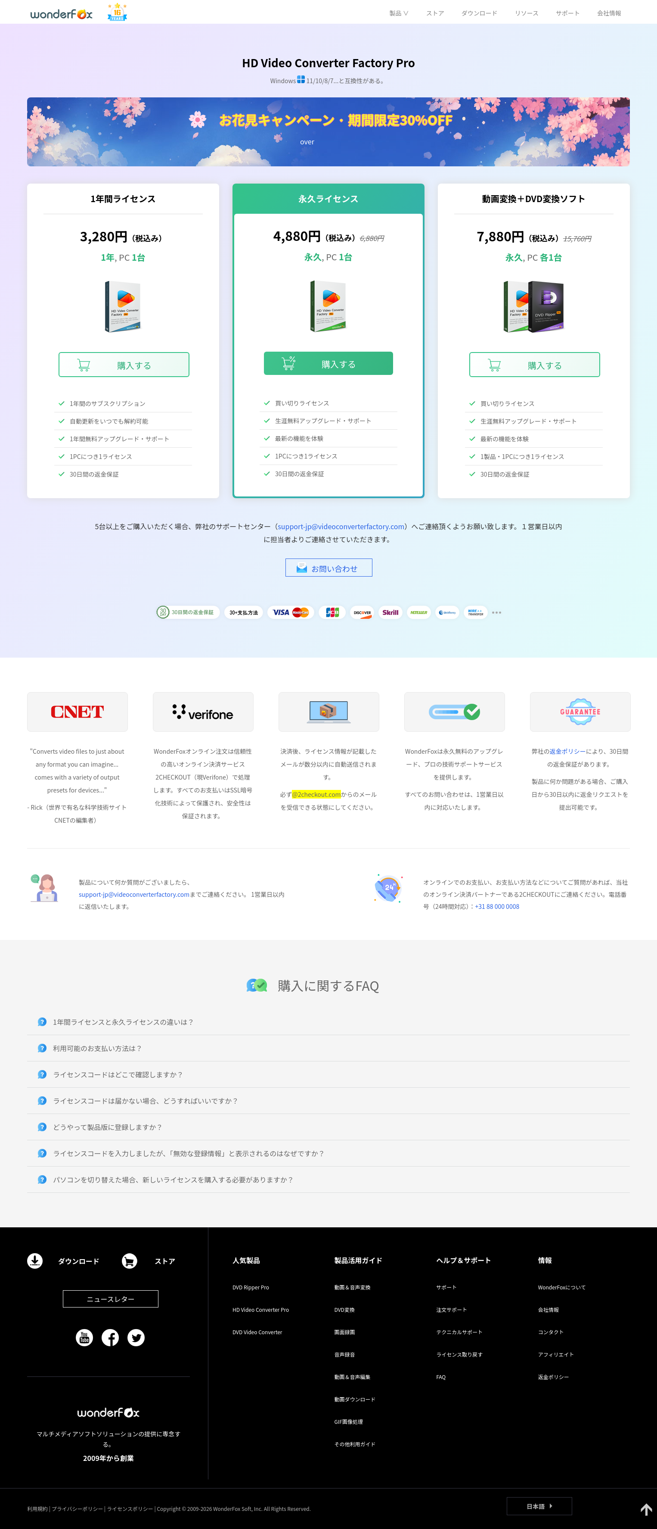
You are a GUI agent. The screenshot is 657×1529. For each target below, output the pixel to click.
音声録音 (345, 1354)
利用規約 (37, 1508)
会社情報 (548, 1309)
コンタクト (551, 1332)
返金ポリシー (568, 751)
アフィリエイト (556, 1354)
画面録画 (345, 1332)
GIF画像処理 (349, 1421)
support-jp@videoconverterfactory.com (341, 526)
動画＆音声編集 (353, 1376)
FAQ (441, 1376)
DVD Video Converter (257, 1332)
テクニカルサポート (459, 1332)
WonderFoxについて (562, 1287)
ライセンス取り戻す (459, 1354)
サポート (446, 1287)
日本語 (536, 1506)
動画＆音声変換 (353, 1287)
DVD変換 (345, 1309)
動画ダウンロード (355, 1399)
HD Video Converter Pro (260, 1309)
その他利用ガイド (355, 1444)
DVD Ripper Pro (250, 1287)
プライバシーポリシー (77, 1508)
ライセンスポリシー (130, 1508)
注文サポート (451, 1309)
